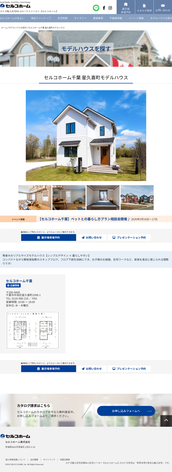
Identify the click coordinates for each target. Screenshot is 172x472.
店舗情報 (14, 285)
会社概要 (34, 459)
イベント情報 (136, 20)
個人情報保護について (15, 459)
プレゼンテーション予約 (131, 237)
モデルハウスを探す (18, 27)
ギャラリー (80, 20)
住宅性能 (62, 20)
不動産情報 (116, 20)
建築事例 (98, 20)
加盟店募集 (65, 459)
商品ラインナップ (41, 20)
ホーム (4, 27)
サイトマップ (49, 459)
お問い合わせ (94, 237)
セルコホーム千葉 (19, 280)
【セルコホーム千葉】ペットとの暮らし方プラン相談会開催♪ (84, 218)
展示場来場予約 (50, 237)
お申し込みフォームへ (126, 411)
